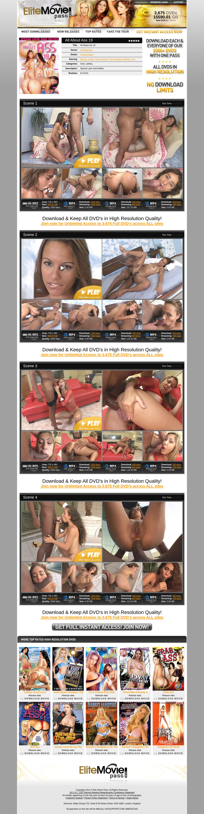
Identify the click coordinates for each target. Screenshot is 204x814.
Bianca (83, 59)
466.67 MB (53, 467)
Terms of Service (117, 798)
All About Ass (86, 50)
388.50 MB (53, 336)
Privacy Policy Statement (96, 798)
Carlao (91, 59)
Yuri (133, 59)
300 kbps (176, 202)
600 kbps (136, 202)
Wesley (126, 59)
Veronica (118, 59)
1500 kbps (95, 202)
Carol (97, 59)
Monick (104, 59)
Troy (111, 59)
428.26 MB (53, 598)
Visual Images (86, 54)
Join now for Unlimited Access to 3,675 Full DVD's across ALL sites (102, 223)
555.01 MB (53, 204)
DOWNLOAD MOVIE (35, 698)
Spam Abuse (132, 798)
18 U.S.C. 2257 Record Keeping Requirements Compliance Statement (102, 792)
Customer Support (74, 798)
